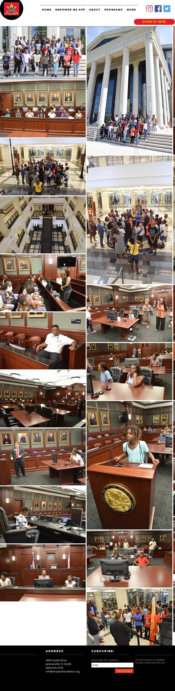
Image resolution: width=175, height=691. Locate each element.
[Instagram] (149, 8)
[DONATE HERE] (154, 22)
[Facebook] (158, 8)
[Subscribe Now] (124, 671)
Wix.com (160, 662)
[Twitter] (166, 8)
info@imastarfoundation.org (63, 671)
